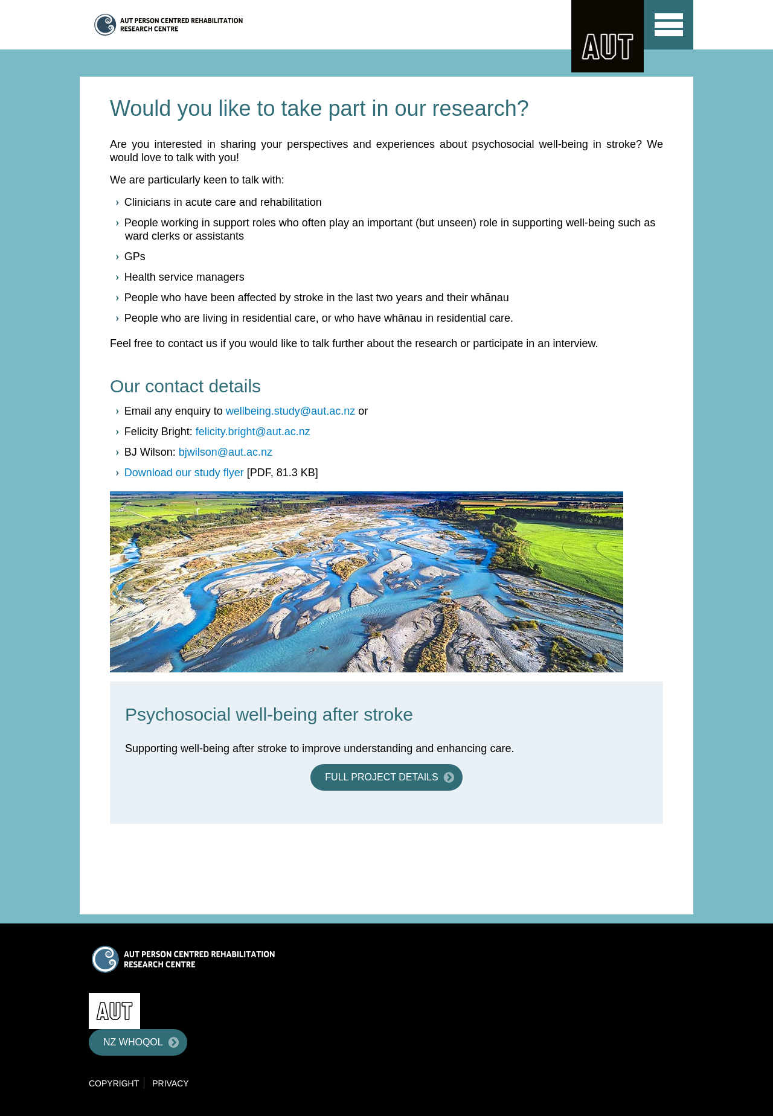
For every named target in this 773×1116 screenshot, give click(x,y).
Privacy (170, 1083)
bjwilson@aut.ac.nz (225, 452)
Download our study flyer (184, 473)
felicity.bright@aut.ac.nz (253, 432)
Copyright (114, 1083)
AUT (607, 36)
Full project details (381, 777)
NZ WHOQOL (133, 1042)
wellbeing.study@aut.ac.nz (290, 411)
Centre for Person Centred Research (208, 24)
